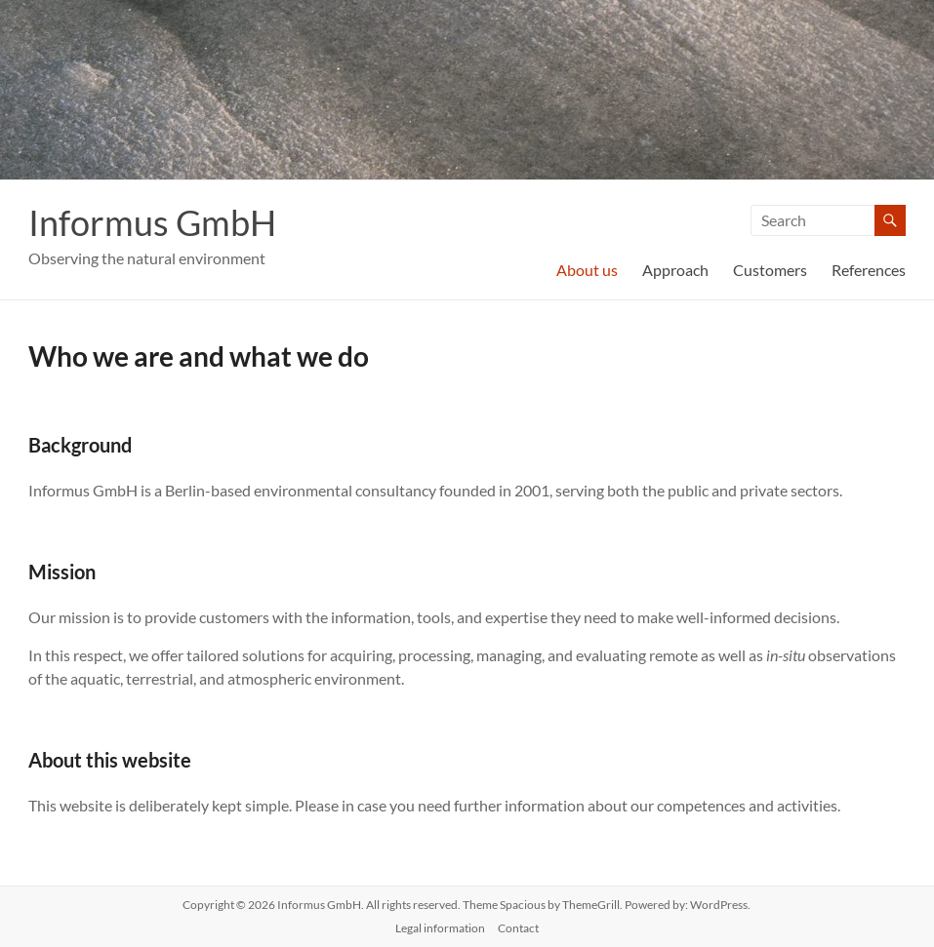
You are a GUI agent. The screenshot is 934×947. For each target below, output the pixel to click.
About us (587, 269)
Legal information (440, 928)
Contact (518, 928)
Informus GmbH (152, 222)
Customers (770, 269)
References (869, 269)
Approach (675, 269)
